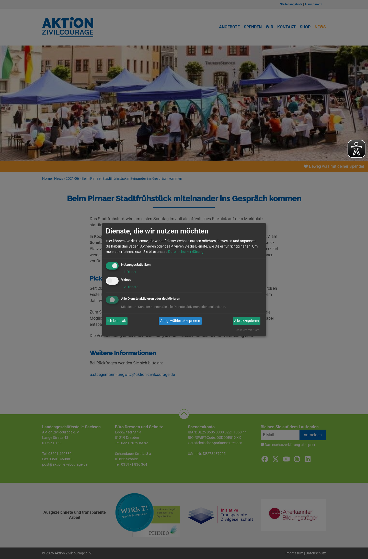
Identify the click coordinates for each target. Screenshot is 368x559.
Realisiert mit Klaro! (247, 330)
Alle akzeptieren (246, 321)
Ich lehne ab (116, 321)
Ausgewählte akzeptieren (180, 321)
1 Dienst (128, 272)
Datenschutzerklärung (185, 252)
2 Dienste (129, 287)
